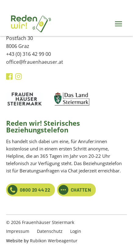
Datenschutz (50, 231)
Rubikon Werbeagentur (53, 241)
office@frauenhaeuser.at (34, 62)
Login (75, 231)
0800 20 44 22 (29, 190)
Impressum (17, 231)
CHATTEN (75, 190)
